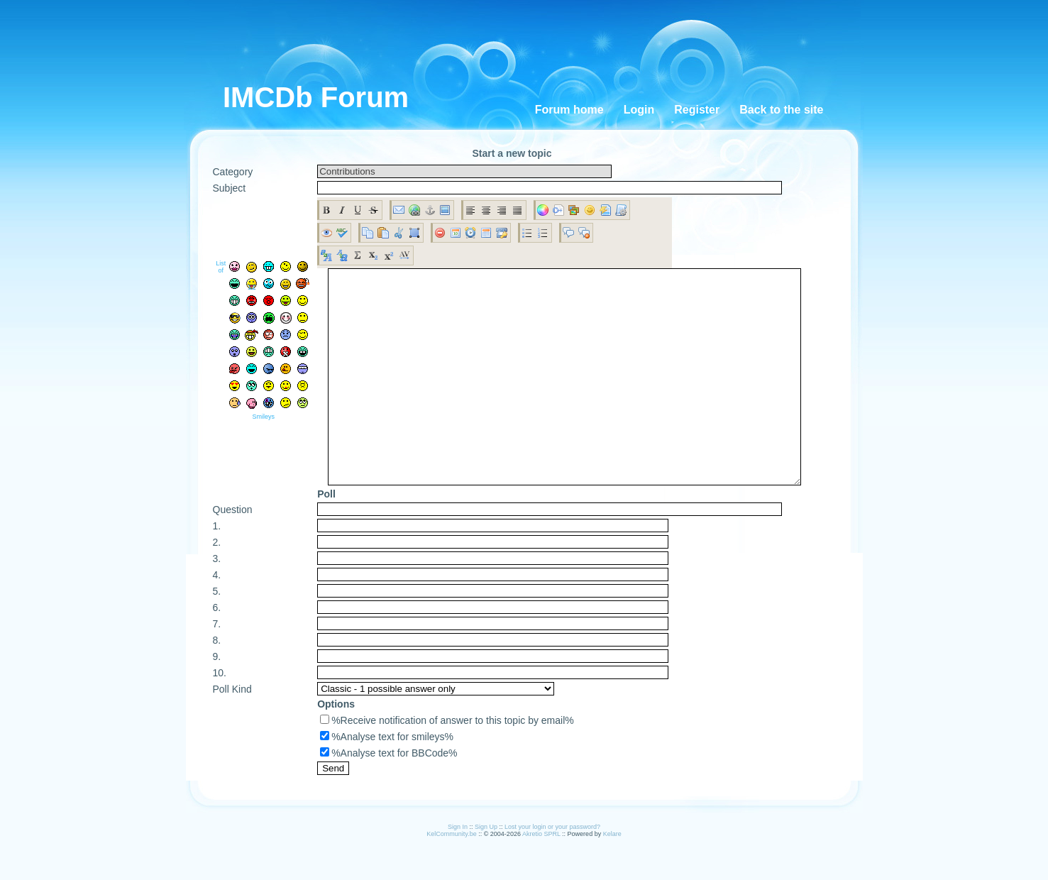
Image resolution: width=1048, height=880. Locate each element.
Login (639, 110)
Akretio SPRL (542, 876)
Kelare (612, 876)
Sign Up (486, 869)
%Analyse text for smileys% (386, 779)
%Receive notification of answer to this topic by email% (447, 763)
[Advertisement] (534, 43)
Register (696, 110)
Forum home (569, 110)
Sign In (458, 869)
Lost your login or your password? (552, 869)
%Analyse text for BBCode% (388, 795)
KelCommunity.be (452, 876)
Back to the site (781, 110)
